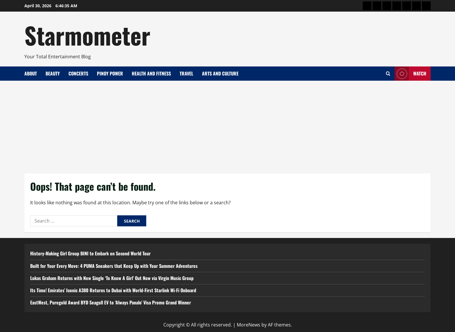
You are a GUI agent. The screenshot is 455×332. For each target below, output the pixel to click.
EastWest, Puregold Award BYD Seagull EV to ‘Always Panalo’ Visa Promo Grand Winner (110, 302)
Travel (186, 73)
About (30, 73)
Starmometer (87, 34)
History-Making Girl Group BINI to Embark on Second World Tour (90, 253)
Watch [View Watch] (410, 73)
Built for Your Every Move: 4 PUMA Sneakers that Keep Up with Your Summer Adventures (114, 265)
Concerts (78, 73)
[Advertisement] (227, 124)
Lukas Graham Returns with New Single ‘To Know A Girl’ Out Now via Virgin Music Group (112, 278)
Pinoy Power (110, 73)
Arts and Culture (220, 73)
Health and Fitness (151, 73)
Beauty (53, 73)
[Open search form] (388, 73)
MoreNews (248, 325)
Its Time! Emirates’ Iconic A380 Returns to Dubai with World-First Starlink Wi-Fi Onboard (113, 290)
